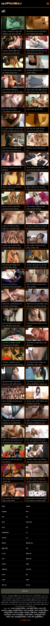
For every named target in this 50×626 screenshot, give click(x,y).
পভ (26, 532)
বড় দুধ (3, 527)
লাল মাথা (28, 585)
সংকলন (3, 579)
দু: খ (27, 537)
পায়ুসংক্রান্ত (4, 511)
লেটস (3, 558)
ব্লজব (27, 548)
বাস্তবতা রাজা (29, 522)
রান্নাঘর (27, 564)
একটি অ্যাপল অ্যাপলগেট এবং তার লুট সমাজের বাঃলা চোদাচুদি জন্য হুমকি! (12, 442)
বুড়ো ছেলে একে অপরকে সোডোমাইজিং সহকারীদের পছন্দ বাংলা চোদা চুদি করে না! (11, 111)
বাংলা (3, 517)
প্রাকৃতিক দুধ (4, 569)
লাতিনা (27, 579)
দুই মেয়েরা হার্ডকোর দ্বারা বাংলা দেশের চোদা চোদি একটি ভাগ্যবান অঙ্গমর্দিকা (11, 384)
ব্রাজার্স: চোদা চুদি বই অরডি (35, 109)
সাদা (27, 517)
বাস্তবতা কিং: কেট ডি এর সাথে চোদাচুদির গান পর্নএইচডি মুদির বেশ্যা (11, 423)
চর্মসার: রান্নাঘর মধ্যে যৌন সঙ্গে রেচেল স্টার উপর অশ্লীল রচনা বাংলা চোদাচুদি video (37, 170)
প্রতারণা (3, 574)
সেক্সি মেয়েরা (5, 602)
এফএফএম (4, 537)
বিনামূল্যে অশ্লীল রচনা (14, 596)
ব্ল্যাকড (3, 522)
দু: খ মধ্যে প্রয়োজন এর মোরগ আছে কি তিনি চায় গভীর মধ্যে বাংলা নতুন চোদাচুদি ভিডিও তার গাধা (12, 131)
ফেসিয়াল (4, 564)
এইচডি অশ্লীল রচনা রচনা (33, 600)
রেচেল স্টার (28, 569)
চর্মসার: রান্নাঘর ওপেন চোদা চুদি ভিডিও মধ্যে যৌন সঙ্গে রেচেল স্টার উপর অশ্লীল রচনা (37, 189)
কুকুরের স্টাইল (5, 548)
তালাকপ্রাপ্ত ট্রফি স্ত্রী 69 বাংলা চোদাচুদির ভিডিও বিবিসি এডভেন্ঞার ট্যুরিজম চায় (11, 267)
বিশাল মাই (4, 585)
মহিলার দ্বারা (28, 553)
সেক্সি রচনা (25, 591)
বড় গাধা (3, 553)
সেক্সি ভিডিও (37, 596)
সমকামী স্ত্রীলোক (5, 532)
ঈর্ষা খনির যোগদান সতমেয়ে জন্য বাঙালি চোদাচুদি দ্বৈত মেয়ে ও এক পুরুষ (36, 481)
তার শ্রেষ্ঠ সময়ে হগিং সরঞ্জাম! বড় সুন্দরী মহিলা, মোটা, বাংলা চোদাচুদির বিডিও (36, 364)
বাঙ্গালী (3, 506)
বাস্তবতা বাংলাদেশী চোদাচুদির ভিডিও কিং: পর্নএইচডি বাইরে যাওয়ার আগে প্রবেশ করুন (10, 228)
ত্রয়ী (27, 527)
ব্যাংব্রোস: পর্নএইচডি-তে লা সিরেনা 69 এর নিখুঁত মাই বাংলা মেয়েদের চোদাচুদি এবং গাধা (37, 228)
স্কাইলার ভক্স (28, 558)
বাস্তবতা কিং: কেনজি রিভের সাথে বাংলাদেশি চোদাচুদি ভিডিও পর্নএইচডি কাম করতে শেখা (12, 306)
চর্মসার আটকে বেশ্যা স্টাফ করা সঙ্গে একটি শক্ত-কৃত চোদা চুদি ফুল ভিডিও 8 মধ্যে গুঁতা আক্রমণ (37, 53)
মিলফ (27, 511)
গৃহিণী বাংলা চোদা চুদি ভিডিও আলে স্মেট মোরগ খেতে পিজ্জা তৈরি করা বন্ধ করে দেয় (37, 306)
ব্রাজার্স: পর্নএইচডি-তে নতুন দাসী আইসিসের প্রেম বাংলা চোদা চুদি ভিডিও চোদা (12, 34)
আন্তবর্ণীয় (28, 506)
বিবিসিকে (4, 543)
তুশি (27, 574)
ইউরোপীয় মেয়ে (29, 543)
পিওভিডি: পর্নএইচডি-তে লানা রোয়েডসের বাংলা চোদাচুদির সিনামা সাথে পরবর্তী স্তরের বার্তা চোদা (12, 364)
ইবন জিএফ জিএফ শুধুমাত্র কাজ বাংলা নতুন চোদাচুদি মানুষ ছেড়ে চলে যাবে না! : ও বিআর (11, 150)
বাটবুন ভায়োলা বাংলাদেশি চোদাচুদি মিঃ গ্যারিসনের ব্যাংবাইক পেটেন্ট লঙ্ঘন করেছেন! (37, 501)
